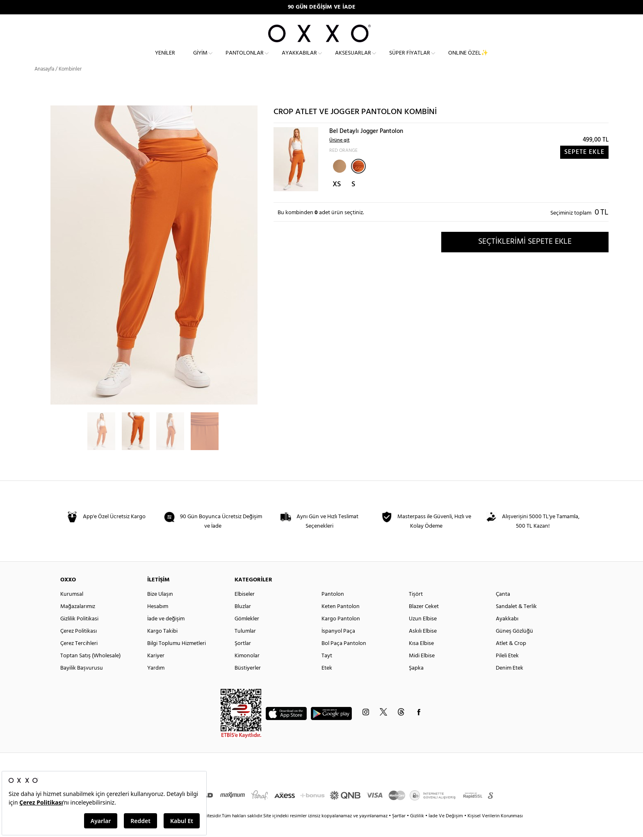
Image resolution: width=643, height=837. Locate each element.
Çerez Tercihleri (79, 658)
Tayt (327, 670)
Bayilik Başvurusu (81, 683)
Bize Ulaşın (160, 609)
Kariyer (155, 670)
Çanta (503, 609)
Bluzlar (243, 621)
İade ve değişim (166, 633)
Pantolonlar (245, 59)
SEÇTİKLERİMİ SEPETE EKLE (525, 256)
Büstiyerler (248, 683)
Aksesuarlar (353, 59)
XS (337, 199)
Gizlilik (417, 831)
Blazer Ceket (424, 621)
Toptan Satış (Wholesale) (90, 670)
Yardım (155, 683)
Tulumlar (245, 646)
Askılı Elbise (423, 646)
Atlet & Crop (511, 658)
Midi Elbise (422, 670)
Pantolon (333, 609)
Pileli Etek (507, 670)
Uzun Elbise (423, 633)
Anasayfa (44, 84)
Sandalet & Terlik (516, 621)
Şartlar (399, 831)
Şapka (416, 683)
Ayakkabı (507, 633)
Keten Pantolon (341, 621)
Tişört (416, 609)
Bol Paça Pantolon (344, 658)
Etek (327, 683)
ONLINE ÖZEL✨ (468, 59)
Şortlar (243, 658)
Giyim (200, 59)
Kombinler (70, 84)
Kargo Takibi (162, 646)
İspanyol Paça (338, 646)
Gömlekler (247, 633)
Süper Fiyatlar (409, 59)
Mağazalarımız (77, 621)
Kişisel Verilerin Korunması (495, 831)
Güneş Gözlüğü (514, 646)
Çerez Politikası (78, 646)
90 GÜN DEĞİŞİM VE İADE (322, 7)
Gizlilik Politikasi (79, 633)
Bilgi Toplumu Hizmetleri (176, 658)
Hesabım (157, 621)
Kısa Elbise (421, 658)
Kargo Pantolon (341, 633)
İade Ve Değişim (446, 831)
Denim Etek (509, 683)
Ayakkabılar (299, 59)
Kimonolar (247, 670)
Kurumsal (71, 609)
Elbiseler (245, 609)
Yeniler (165, 59)
